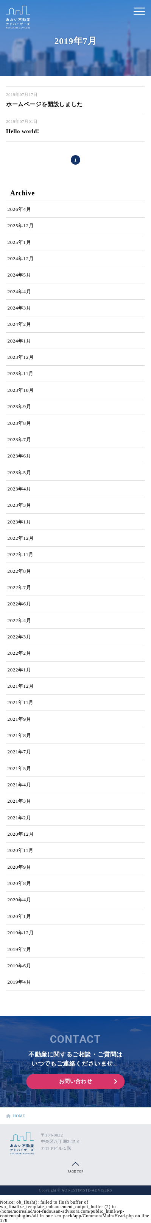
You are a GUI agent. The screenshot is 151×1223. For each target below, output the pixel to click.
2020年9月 (19, 867)
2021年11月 (21, 702)
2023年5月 (19, 472)
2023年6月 (19, 456)
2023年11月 (21, 373)
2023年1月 (19, 522)
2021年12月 (21, 686)
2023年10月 (21, 390)
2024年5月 (19, 275)
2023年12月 (21, 357)
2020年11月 (21, 850)
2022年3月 (19, 637)
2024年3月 (19, 308)
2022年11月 (21, 554)
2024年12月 (21, 258)
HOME (14, 1116)
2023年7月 (19, 439)
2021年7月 (19, 752)
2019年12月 (21, 932)
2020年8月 (19, 883)
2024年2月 (19, 324)
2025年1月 (19, 242)
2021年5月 (19, 768)
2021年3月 (19, 801)
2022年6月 (19, 604)
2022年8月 (19, 571)
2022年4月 (19, 620)
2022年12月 (21, 538)
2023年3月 (19, 505)
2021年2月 (19, 818)
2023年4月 (19, 489)
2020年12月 (21, 834)
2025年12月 (21, 225)
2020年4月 (19, 899)
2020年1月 (19, 916)
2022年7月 (19, 587)
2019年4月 (19, 982)
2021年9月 (19, 719)
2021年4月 (19, 785)
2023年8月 (19, 423)
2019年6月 (19, 965)
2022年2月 (19, 653)
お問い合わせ (75, 1081)
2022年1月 (19, 670)
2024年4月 (19, 291)
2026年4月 (19, 209)
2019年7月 (19, 949)
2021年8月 (19, 735)
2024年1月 (19, 341)
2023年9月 (19, 406)
